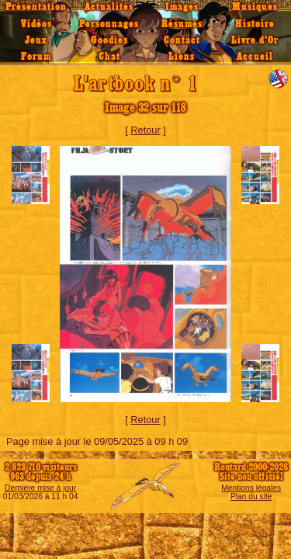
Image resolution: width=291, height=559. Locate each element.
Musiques (255, 7)
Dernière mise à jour (40, 488)
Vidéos (36, 24)
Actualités (109, 7)
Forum (36, 56)
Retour (145, 130)
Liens (181, 56)
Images (182, 7)
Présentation (36, 7)
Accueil (255, 56)
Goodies (109, 40)
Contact (182, 40)
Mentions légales (251, 488)
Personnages (109, 24)
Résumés (182, 24)
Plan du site (251, 496)
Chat (109, 56)
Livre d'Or (255, 40)
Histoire (255, 24)
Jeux (36, 40)
